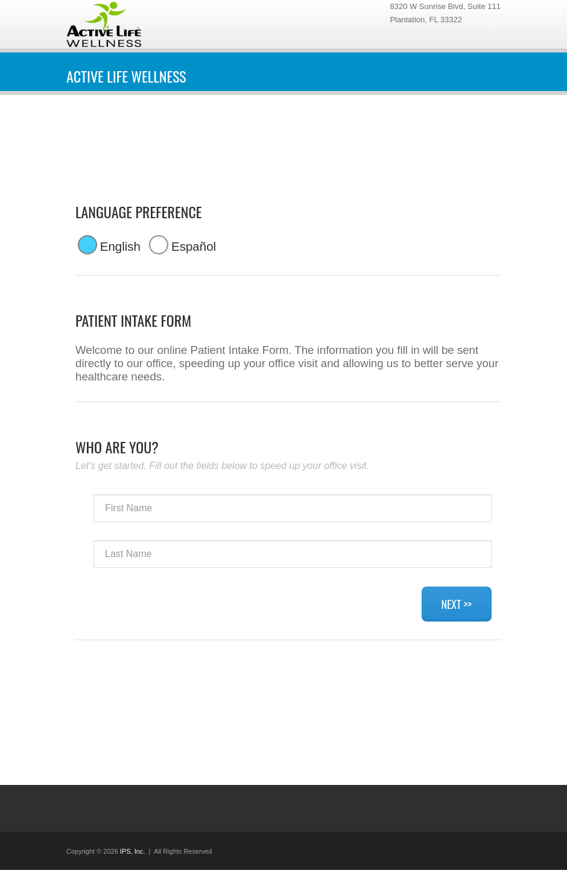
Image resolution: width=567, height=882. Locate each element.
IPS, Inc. (132, 851)
